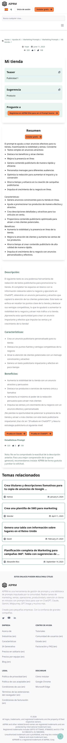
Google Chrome (43, 681)
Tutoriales (40, 631)
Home (7, 39)
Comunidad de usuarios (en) (49, 636)
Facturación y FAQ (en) (46, 646)
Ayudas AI (16, 39)
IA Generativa (8, 646)
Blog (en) (6, 661)
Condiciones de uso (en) (13, 686)
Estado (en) (41, 641)
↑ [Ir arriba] (60, 736)
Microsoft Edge (43, 686)
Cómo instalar (42, 676)
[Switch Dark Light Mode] (11, 9)
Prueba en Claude (16, 433)
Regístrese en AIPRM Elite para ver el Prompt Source (34, 113)
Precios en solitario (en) (13, 651)
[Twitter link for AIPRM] (3, 618)
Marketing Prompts (31, 39)
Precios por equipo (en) (13, 656)
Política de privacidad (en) (14, 676)
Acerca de (6, 631)
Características (9, 641)
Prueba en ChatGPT (41, 433)
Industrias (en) (9, 636)
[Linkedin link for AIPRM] (15, 618)
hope (27, 46)
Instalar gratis (44, 9)
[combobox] (33, 18)
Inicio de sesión (23, 9)
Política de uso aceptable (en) (16, 681)
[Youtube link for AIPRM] (9, 618)
